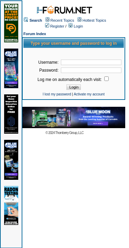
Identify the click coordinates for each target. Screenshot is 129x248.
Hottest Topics (94, 20)
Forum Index (34, 34)
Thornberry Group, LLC (69, 133)
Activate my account (89, 94)
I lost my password (57, 94)
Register (54, 26)
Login (75, 26)
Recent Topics (62, 20)
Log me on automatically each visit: (73, 79)
